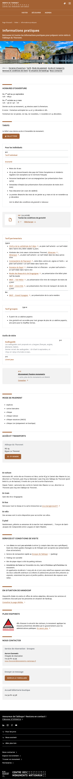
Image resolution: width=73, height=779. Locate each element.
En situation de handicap (39, 71)
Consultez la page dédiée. (12, 602)
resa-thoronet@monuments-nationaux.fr (20, 661)
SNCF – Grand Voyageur (18, 295)
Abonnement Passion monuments (31, 374)
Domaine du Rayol (16, 267)
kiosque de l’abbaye (40, 554)
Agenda (48, 13)
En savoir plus (42, 628)
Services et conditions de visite (15, 71)
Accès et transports (56, 68)
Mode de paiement (39, 68)
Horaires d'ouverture (17, 68)
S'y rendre (13, 456)
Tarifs (28, 68)
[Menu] (70, 3)
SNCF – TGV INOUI (16, 280)
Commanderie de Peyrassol (20, 261)
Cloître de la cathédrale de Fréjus (22, 246)
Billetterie (11, 136)
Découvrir (36, 13)
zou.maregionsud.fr (50, 506)
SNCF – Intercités (16, 286)
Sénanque (13, 255)
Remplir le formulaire (17, 678)
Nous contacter (56, 71)
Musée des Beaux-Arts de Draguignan (24, 273)
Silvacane (51, 252)
